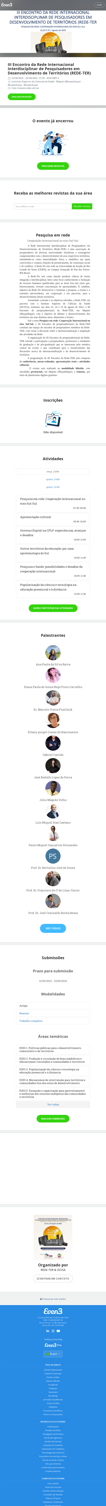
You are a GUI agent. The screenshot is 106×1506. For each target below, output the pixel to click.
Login (99, 5)
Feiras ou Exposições (53, 1414)
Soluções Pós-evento (53, 1445)
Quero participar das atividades (53, 608)
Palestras (53, 1407)
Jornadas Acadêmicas (53, 1399)
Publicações (53, 1426)
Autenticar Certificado (53, 1502)
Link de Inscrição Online (53, 1460)
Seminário (53, 1392)
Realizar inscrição (22, 96)
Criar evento (53, 1483)
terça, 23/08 (53, 471)
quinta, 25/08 (53, 487)
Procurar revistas (53, 166)
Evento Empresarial (53, 1370)
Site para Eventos (53, 1464)
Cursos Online (53, 1403)
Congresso (53, 1384)
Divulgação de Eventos (53, 1434)
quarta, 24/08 (53, 479)
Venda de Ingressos (53, 1438)
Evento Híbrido (53, 1381)
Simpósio (53, 1388)
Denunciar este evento (53, 1299)
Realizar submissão (53, 1118)
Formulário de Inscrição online (53, 1456)
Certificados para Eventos (53, 1467)
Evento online (53, 1377)
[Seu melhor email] (43, 206)
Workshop (53, 1396)
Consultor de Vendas (53, 1494)
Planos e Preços (53, 1498)
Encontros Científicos (53, 1410)
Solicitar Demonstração (53, 1491)
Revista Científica (53, 1430)
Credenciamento (53, 1471)
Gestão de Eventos (53, 1441)
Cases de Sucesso (53, 1487)
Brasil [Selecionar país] (53, 1354)
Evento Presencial (53, 1373)
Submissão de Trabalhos (53, 1449)
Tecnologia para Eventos (53, 1452)
